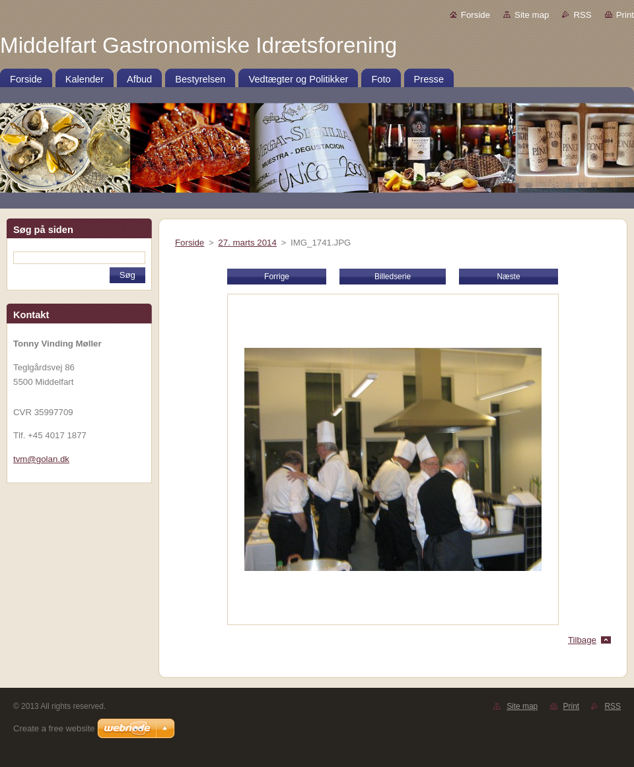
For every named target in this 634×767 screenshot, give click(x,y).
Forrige (276, 276)
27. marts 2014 (247, 243)
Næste (508, 276)
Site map (531, 15)
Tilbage (582, 640)
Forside (475, 15)
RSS (582, 15)
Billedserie (392, 276)
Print (625, 15)
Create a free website (54, 728)
